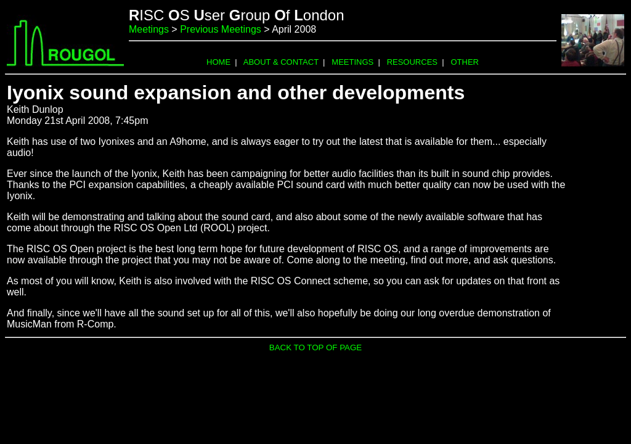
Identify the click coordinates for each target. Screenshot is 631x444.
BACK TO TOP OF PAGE (315, 347)
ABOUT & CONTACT (281, 62)
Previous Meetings (220, 29)
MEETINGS (352, 62)
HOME (218, 62)
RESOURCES (412, 62)
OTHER (464, 62)
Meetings (149, 29)
